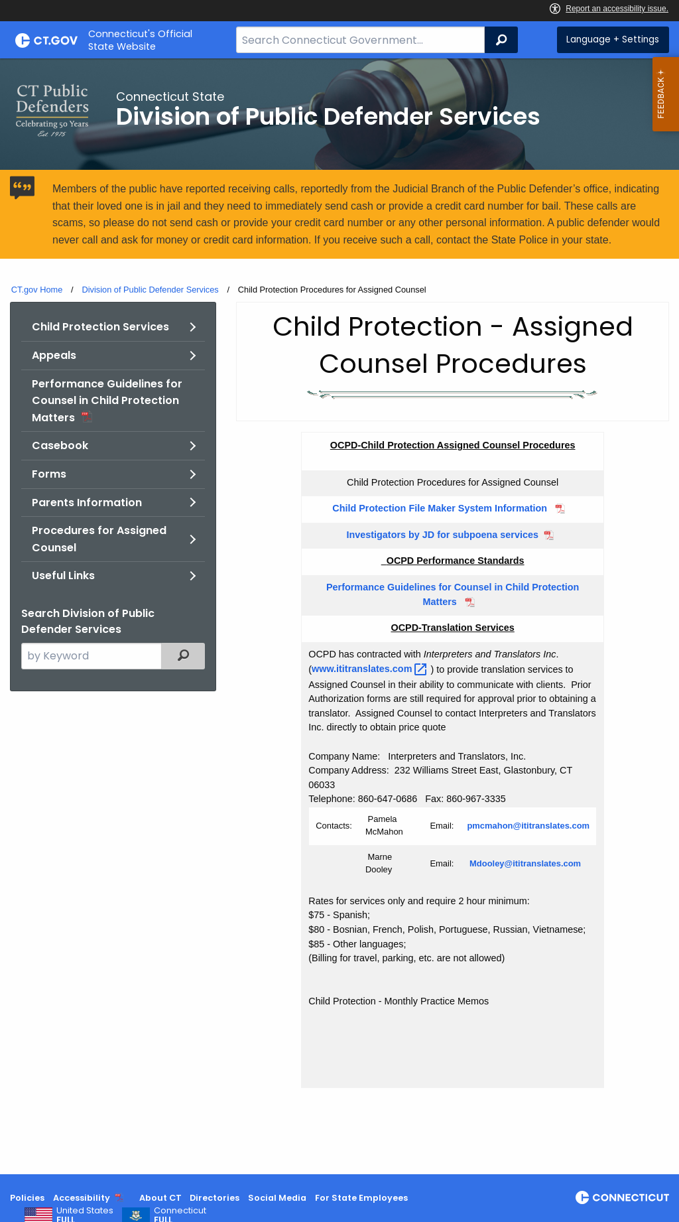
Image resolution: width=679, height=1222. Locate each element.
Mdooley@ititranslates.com (525, 863)
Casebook (60, 445)
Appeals (54, 355)
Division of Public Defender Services (150, 290)
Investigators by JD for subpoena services (440, 534)
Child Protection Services (100, 326)
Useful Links (63, 575)
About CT (160, 1197)
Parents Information (87, 502)
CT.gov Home (37, 290)
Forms (49, 474)
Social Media (277, 1197)
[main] (339, 616)
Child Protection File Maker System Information (441, 508)
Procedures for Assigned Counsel (99, 539)
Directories (214, 1197)
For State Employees (361, 1197)
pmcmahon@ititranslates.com (528, 826)
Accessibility (81, 1197)
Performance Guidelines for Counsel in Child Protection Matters (107, 400)
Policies (27, 1197)
